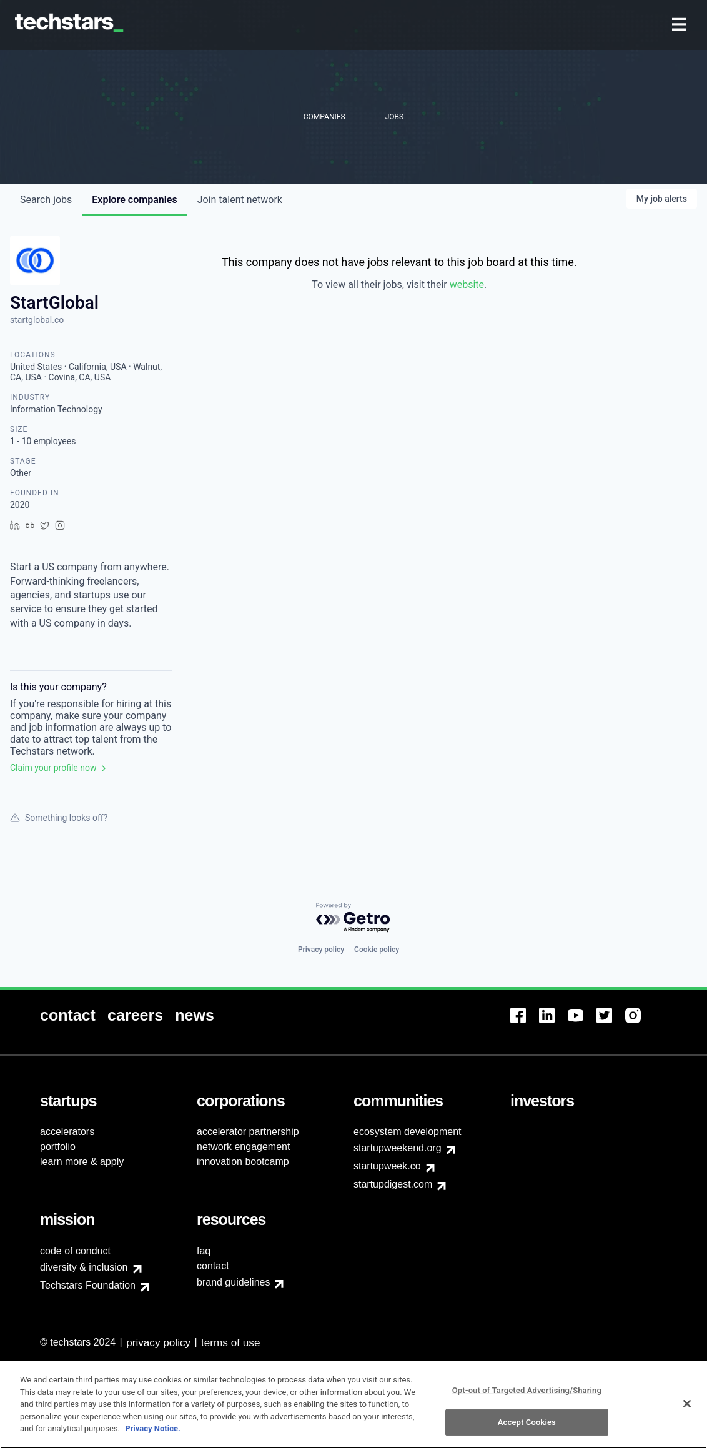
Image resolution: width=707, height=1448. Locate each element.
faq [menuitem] (203, 1251)
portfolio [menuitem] (58, 1146)
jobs (46, 200)
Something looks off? (58, 818)
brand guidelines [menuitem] (233, 1282)
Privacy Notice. (152, 1433)
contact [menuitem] (213, 1266)
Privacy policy (321, 949)
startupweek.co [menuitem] (387, 1166)
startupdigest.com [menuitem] (393, 1184)
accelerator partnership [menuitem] (248, 1131)
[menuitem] (680, 25)
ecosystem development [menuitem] (408, 1131)
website (467, 284)
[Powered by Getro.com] (353, 918)
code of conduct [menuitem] (75, 1251)
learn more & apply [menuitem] (82, 1161)
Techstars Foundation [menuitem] (88, 1285)
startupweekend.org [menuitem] (398, 1148)
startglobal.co (37, 320)
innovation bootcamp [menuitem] (243, 1161)
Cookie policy (376, 949)
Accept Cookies (527, 1426)
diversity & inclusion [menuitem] (84, 1267)
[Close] (687, 1408)
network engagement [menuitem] (243, 1146)
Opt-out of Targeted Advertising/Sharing (526, 1395)
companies (134, 200)
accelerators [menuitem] (67, 1131)
